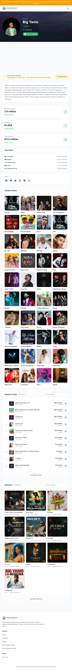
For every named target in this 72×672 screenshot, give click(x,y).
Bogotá (9, 159)
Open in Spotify (30, 34)
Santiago (10, 156)
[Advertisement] (36, 56)
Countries (5, 638)
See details (8, 114)
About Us (5, 657)
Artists (4, 635)
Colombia (28, 30)
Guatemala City (12, 168)
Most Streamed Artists (9, 648)
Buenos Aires (11, 162)
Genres (4, 641)
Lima (8, 165)
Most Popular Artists (8, 645)
